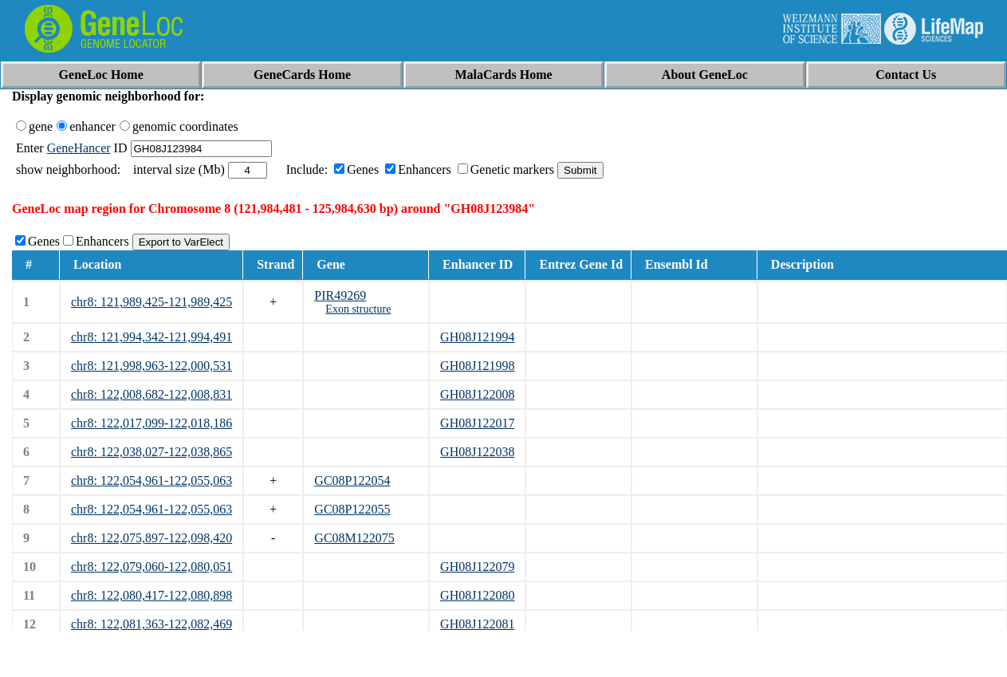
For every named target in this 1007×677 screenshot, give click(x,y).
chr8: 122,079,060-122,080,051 (151, 566)
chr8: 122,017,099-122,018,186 (151, 423)
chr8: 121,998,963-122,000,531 (151, 365)
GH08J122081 (477, 624)
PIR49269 (340, 295)
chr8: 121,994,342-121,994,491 (151, 337)
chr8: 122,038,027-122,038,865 (151, 452)
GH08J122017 (477, 423)
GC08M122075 (354, 538)
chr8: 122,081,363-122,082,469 (151, 624)
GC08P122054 (352, 480)
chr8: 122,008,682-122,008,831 (151, 394)
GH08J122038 (477, 452)
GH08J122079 (477, 566)
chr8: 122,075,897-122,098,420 (151, 538)
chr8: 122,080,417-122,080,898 (151, 595)
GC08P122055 (352, 509)
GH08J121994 (477, 337)
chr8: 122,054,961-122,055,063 (151, 480)
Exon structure (358, 309)
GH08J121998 (477, 365)
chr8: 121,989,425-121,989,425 (151, 302)
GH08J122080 (477, 595)
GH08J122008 (477, 394)
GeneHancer (79, 148)
